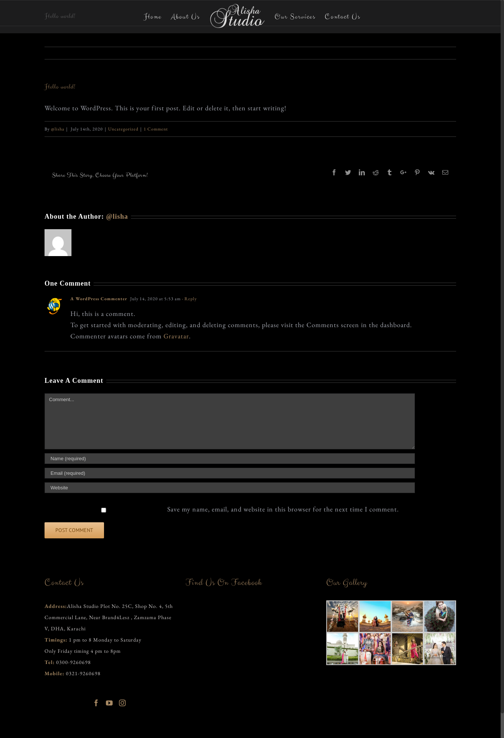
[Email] (230, 473)
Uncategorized (123, 129)
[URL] (230, 487)
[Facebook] (96, 702)
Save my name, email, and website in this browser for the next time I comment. (283, 509)
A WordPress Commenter (98, 299)
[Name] (230, 458)
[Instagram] (122, 702)
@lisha (57, 129)
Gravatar (176, 336)
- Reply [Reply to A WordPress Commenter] (189, 299)
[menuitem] (157, 16)
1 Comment (156, 129)
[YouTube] (109, 702)
